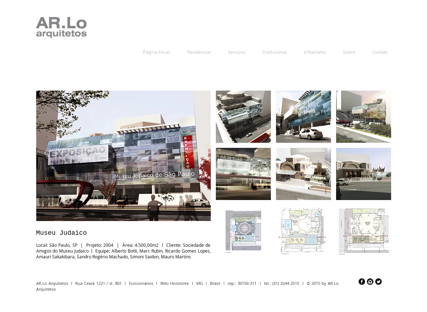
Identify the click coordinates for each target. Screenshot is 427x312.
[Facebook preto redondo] (362, 281)
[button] (243, 117)
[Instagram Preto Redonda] (370, 281)
